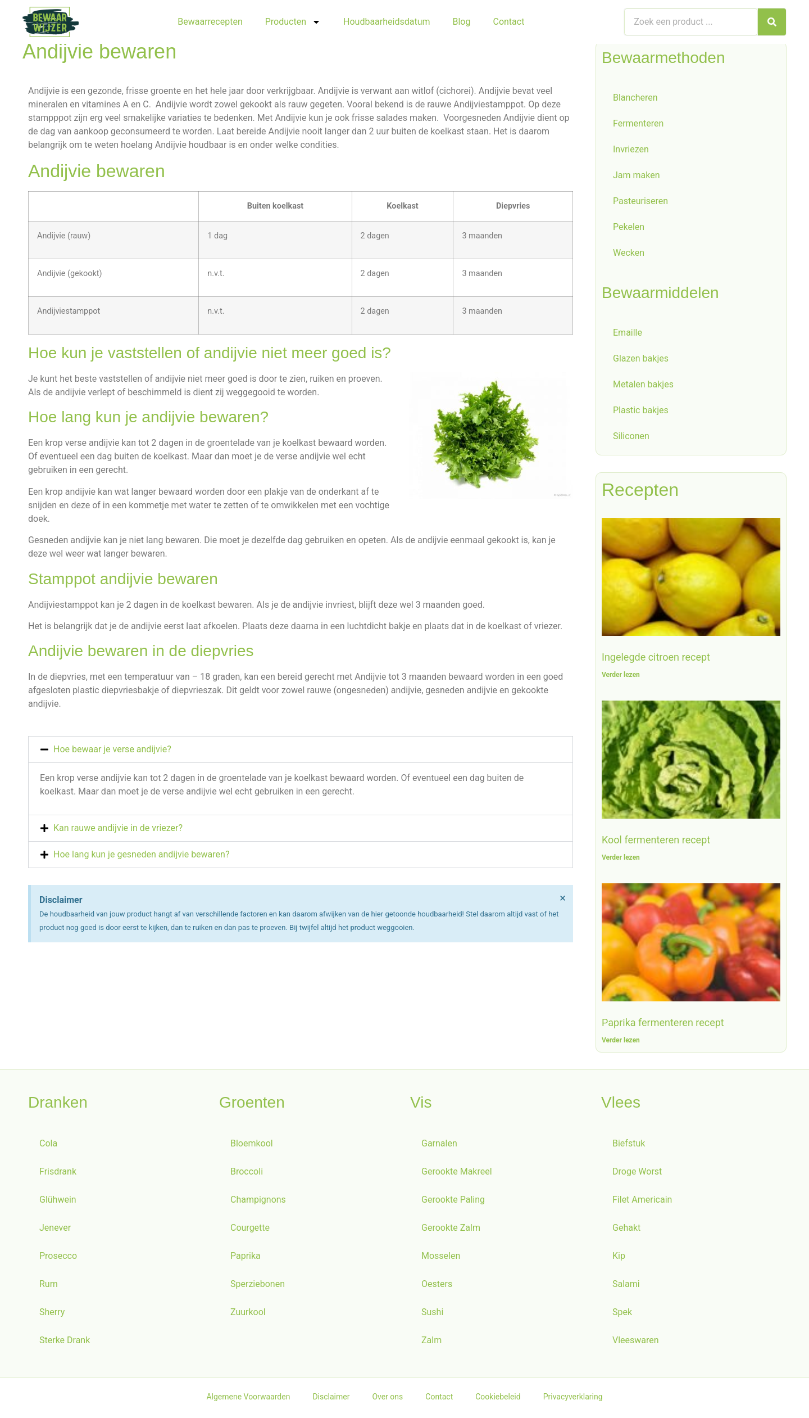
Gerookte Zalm (450, 1230)
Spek (622, 1314)
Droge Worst (637, 1173)
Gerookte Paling (453, 1201)
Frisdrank (57, 1173)
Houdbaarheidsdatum (386, 21)
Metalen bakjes (643, 386)
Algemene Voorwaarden (248, 1398)
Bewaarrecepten (210, 21)
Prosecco (58, 1258)
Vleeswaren (635, 1342)
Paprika (245, 1258)
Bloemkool (251, 1145)
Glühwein (57, 1201)
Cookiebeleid (497, 1398)
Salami (626, 1286)
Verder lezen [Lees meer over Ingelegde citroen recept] (621, 677)
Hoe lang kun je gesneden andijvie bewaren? (141, 856)
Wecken (628, 255)
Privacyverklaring (573, 1398)
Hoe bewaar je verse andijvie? (112, 751)
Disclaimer (330, 1398)
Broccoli (246, 1173)
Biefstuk (628, 1145)
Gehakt (626, 1230)
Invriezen (631, 151)
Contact (508, 21)
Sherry (52, 1314)
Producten (293, 22)
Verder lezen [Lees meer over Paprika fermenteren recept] (621, 1042)
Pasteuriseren (640, 203)
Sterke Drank (64, 1342)
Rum (48, 1286)
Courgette (250, 1230)
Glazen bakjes (641, 360)
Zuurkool (248, 1314)
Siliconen (631, 438)
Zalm (431, 1342)
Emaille (627, 334)
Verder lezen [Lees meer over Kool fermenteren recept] (621, 860)
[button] (300, 752)
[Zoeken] (772, 21)
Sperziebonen (257, 1286)
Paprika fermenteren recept (663, 1025)
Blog (462, 21)
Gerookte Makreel (456, 1173)
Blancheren (635, 99)
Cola (48, 1145)
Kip (618, 1258)
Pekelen (628, 229)
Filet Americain (642, 1201)
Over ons (387, 1398)
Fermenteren (638, 125)
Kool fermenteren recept (656, 842)
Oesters (436, 1286)
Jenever (55, 1230)
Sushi (432, 1314)
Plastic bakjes (641, 412)
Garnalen (439, 1145)
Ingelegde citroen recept (656, 659)
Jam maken (636, 177)
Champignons (258, 1201)
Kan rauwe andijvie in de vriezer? (118, 830)
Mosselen (440, 1258)
